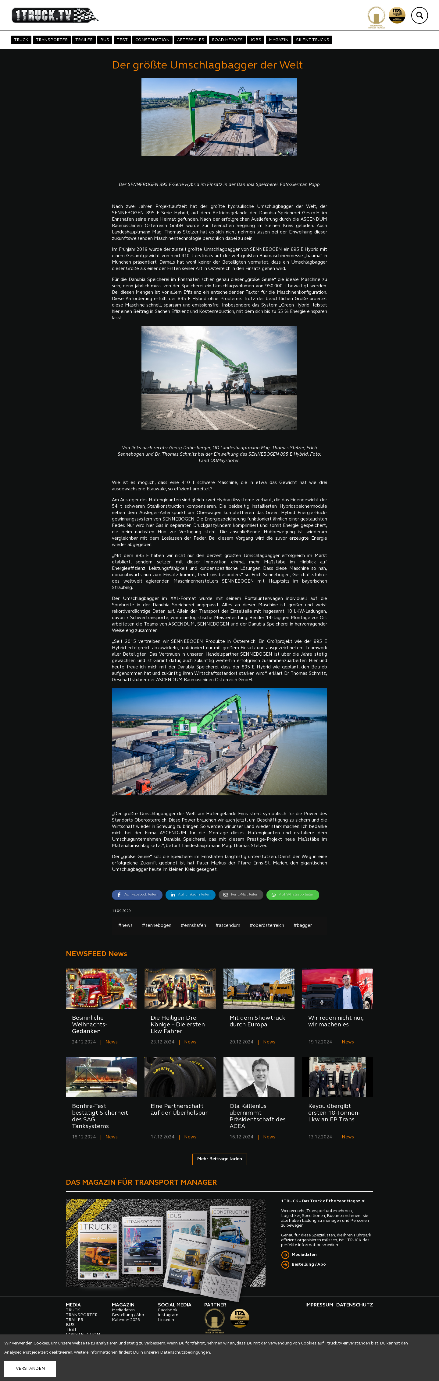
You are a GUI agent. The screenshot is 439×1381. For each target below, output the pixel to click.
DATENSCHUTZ (354, 1305)
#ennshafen (193, 926)
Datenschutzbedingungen (185, 1352)
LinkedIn (166, 1320)
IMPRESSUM (319, 1305)
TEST (122, 40)
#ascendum (227, 926)
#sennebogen (156, 926)
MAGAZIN (278, 40)
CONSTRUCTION (152, 40)
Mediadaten (304, 1255)
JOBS (255, 40)
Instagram (168, 1315)
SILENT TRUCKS (312, 40)
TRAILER (84, 40)
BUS (104, 40)
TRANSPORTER (52, 40)
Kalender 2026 (126, 1320)
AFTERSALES (190, 40)
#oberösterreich (266, 926)
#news (125, 926)
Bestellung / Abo (309, 1264)
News (111, 1042)
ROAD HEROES (227, 40)
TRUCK (21, 40)
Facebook (167, 1310)
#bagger (302, 926)
